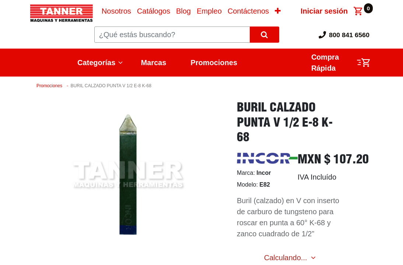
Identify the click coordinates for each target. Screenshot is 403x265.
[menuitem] (116, 11)
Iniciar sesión (324, 11)
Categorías (96, 63)
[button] (278, 11)
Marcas (153, 63)
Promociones (213, 63)
